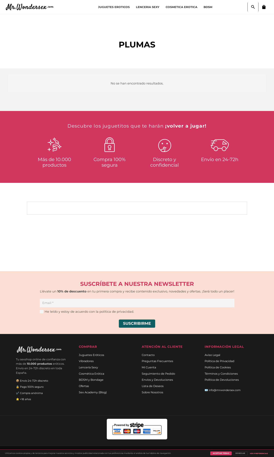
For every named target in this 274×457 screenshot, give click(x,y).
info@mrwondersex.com (225, 390)
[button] (253, 7)
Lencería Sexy (88, 367)
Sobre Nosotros (152, 392)
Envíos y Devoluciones (157, 379)
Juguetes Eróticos (91, 355)
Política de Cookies (218, 367)
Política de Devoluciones (222, 379)
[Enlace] (32, 7)
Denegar (240, 453)
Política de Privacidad (219, 361)
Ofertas (84, 386)
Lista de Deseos (153, 386)
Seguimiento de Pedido (158, 373)
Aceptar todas (221, 453)
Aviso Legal (212, 355)
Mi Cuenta (149, 367)
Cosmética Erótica (91, 373)
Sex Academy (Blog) (93, 392)
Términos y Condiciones (221, 373)
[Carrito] (263, 7)
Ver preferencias (259, 453)
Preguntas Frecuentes (157, 361)
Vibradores (86, 361)
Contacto (148, 355)
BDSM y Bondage (91, 379)
